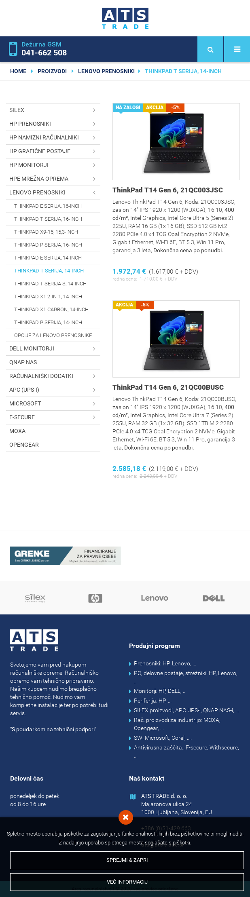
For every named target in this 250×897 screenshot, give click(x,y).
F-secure (54, 417)
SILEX (54, 110)
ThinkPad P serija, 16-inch (48, 245)
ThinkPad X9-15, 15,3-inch (46, 232)
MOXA (17, 431)
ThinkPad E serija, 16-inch (48, 206)
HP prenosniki (54, 124)
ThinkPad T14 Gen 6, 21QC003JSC (167, 190)
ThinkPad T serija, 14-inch (49, 271)
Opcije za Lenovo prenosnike (53, 335)
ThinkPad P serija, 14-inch (48, 322)
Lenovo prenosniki (106, 71)
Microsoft (54, 403)
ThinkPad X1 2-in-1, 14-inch (48, 296)
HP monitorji (54, 165)
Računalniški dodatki (54, 376)
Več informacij (127, 882)
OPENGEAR (24, 444)
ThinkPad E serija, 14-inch (48, 258)
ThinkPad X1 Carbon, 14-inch (51, 309)
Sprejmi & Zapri (127, 860)
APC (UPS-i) (54, 390)
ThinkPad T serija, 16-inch (48, 219)
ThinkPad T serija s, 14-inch (50, 284)
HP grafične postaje (54, 151)
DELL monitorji (54, 348)
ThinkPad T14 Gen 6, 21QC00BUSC (168, 387)
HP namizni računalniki (54, 137)
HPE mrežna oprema (54, 179)
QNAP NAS (23, 362)
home (18, 71)
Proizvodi (52, 71)
